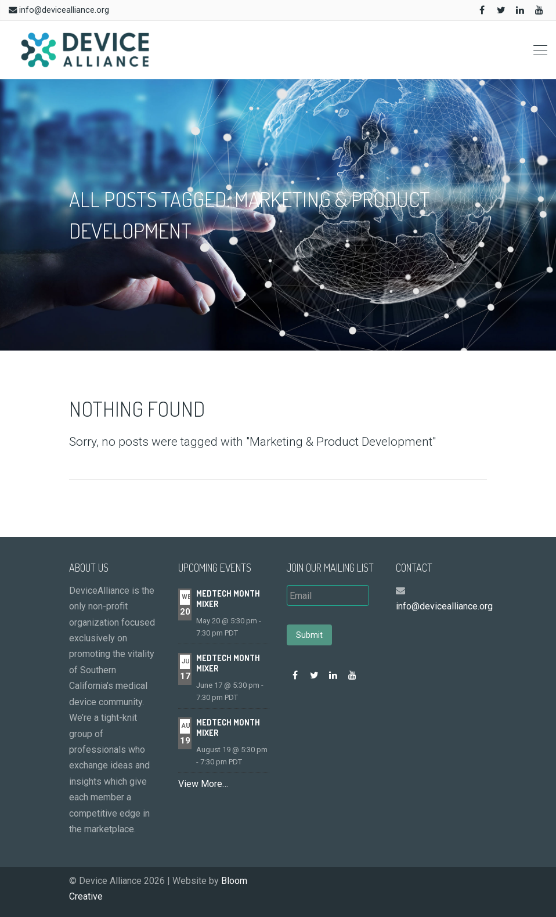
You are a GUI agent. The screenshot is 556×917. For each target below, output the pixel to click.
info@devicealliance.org (64, 10)
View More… (203, 783)
